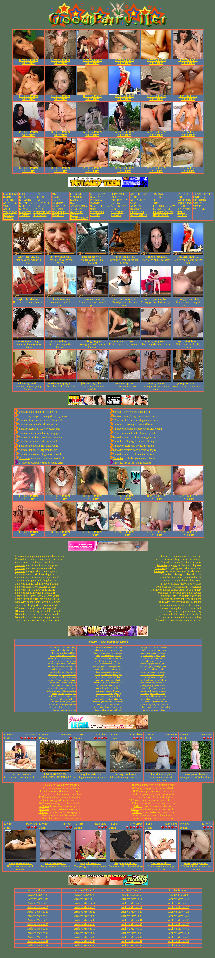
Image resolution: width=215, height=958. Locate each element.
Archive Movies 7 (132, 894)
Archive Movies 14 (84, 903)
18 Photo (44, 809)
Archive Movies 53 (37, 945)
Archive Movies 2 (85, 890)
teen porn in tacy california (152, 682)
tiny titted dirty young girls (64, 701)
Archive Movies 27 (131, 915)
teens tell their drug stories (152, 661)
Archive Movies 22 (84, 911)
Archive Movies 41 (37, 932)
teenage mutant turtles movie (63, 655)
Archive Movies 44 (178, 932)
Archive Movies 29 (37, 920)
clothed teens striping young (108, 693)
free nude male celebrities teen (108, 647)
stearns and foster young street (62, 704)
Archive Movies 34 (84, 924)
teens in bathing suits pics (64, 709)
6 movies (23, 424)
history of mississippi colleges (108, 674)
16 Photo (42, 794)
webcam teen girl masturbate (108, 677)
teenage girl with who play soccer (108, 666)
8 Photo (136, 788)
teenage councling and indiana (153, 647)
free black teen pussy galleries (153, 680)
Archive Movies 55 (131, 945)
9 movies (23, 411)
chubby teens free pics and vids (62, 666)
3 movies (23, 428)
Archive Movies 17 (37, 907)
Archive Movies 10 (84, 898)
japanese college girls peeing (153, 655)
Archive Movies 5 (38, 894)
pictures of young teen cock (152, 688)
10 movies (20, 611)
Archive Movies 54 (84, 945)
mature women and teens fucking (61, 690)
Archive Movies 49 (37, 941)
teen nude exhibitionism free (153, 669)
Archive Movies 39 (131, 928)
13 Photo (134, 800)
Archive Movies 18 (84, 907)
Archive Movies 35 (131, 924)
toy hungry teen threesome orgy (62, 696)
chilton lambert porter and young (61, 647)
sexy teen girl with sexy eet (64, 677)
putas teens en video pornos (63, 685)
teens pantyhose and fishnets (108, 680)
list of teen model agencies (108, 663)
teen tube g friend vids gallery (63, 661)
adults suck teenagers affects (63, 699)
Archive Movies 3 (132, 890)
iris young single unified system (62, 680)
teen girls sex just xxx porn (64, 693)
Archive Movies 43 (131, 932)
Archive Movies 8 (178, 894)
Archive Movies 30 (84, 920)
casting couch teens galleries (63, 669)
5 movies (23, 420)
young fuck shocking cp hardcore (108, 699)
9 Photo (138, 806)
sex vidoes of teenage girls (108, 685)
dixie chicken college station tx (108, 709)
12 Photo (44, 800)
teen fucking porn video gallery (108, 653)
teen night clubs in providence (153, 658)
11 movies (20, 556)
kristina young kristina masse (153, 650)
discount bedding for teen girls (153, 696)
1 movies (23, 441)
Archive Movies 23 (131, 911)
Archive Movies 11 (131, 898)
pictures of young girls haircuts (154, 704)
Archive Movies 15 (131, 903)
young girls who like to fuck (63, 650)
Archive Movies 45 (37, 937)
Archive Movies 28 (178, 915)
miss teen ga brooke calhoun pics (155, 707)
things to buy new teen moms (63, 671)
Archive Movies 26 (84, 915)
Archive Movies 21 (37, 911)
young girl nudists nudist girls (108, 669)
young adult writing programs (63, 682)
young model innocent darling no (61, 688)
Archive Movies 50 (84, 941)
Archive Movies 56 (178, 945)
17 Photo (45, 784)
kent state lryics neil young (152, 674)
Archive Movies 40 (178, 928)
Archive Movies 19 (131, 907)
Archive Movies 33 (37, 924)
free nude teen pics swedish (108, 696)
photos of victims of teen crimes (62, 658)
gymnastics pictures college (152, 709)
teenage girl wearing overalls (153, 690)
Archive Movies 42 (84, 932)
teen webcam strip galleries (108, 671)
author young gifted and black (62, 653)
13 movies (24, 416)
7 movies (23, 449)
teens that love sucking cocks (63, 707)
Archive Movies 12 (178, 898)
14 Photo (44, 806)
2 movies (23, 437)
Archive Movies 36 (178, 924)
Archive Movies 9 (38, 898)
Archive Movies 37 (37, 928)
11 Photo (43, 791)
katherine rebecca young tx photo (108, 650)
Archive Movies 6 (85, 894)
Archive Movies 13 (37, 903)
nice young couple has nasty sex (108, 682)
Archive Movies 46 (84, 937)
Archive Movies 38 (84, 928)
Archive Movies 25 (37, 915)
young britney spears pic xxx (108, 655)
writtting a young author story (108, 661)
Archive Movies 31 (131, 920)
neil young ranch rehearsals (108, 690)
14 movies (24, 462)
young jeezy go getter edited (152, 685)
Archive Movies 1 (38, 890)
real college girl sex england (152, 663)
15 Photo (42, 815)
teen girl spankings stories (108, 704)
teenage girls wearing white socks (108, 701)
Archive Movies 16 (178, 903)
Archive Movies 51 (131, 941)
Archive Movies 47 (131, 937)
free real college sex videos (152, 699)
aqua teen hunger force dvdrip (153, 701)
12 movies (118, 420)
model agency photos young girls (108, 658)
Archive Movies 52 (178, 941)
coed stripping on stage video (153, 666)
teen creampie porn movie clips (108, 707)
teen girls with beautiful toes (108, 688)
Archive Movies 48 (178, 937)
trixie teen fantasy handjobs (152, 671)
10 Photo (43, 788)
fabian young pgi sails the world (62, 674)
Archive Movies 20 (178, 907)
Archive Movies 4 (178, 890)
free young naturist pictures (152, 653)
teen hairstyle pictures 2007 (152, 693)
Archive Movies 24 (178, 911)
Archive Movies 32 (178, 920)
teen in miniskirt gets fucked (153, 677)
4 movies (23, 445)
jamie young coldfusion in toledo (61, 663)
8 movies (118, 437)
